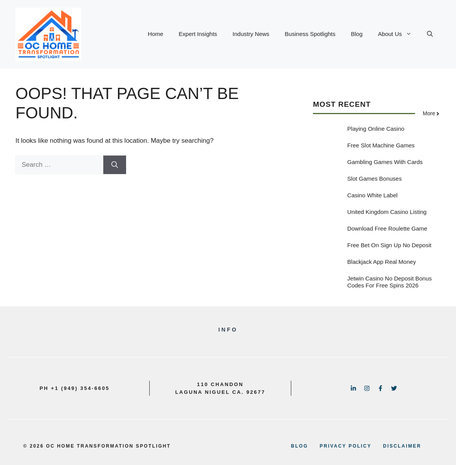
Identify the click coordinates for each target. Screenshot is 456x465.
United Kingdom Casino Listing (387, 212)
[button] (430, 34)
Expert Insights (198, 34)
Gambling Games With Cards (385, 162)
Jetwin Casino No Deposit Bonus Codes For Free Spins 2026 (389, 282)
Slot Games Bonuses (374, 178)
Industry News (250, 34)
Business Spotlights (310, 34)
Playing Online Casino (376, 128)
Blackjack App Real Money (381, 261)
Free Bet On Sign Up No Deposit (389, 245)
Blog (356, 34)
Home (155, 34)
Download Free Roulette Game (387, 228)
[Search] (114, 165)
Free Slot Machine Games (381, 145)
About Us (398, 34)
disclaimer (402, 446)
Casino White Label (372, 195)
